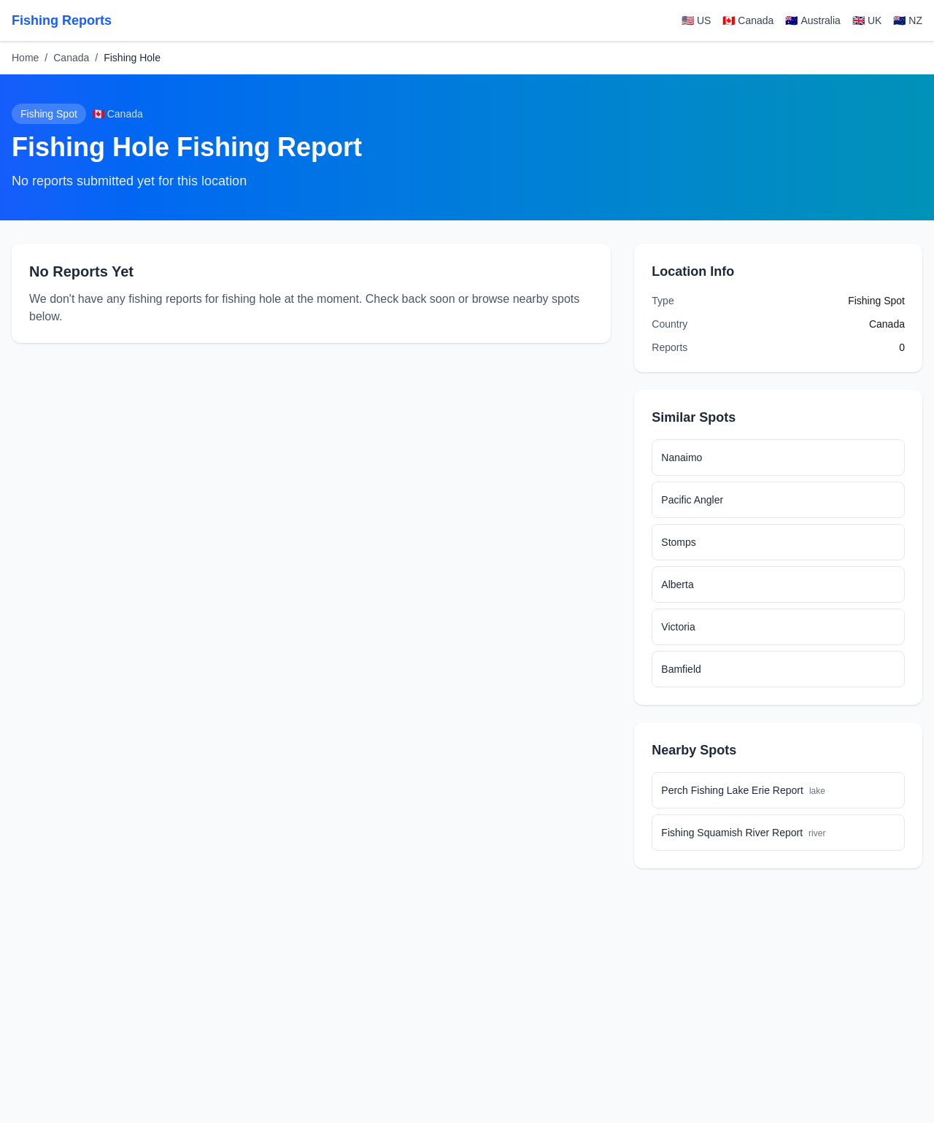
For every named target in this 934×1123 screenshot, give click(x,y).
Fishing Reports (62, 20)
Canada (71, 57)
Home (25, 57)
